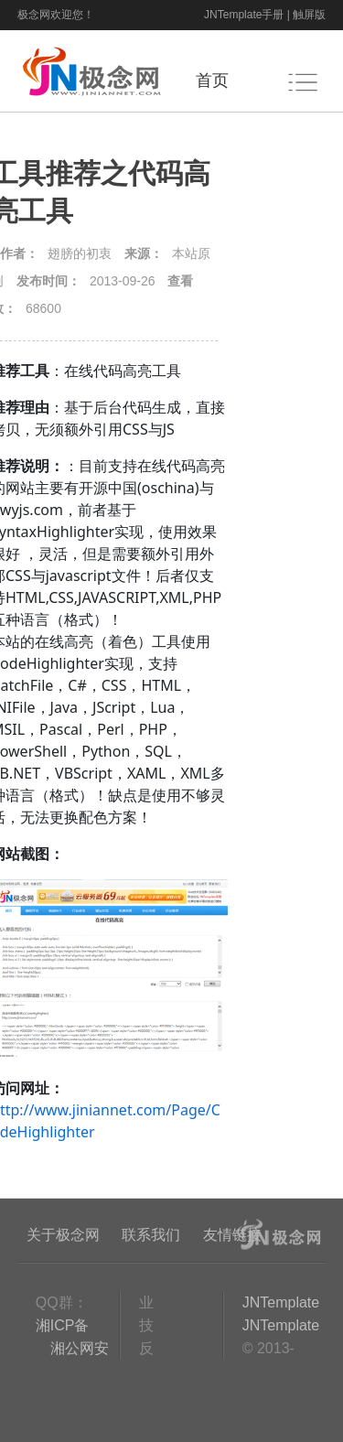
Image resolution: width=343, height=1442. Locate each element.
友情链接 (232, 1235)
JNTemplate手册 (244, 14)
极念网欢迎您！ (55, 14)
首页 (212, 80)
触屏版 (309, 14)
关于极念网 (63, 1235)
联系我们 (151, 1235)
